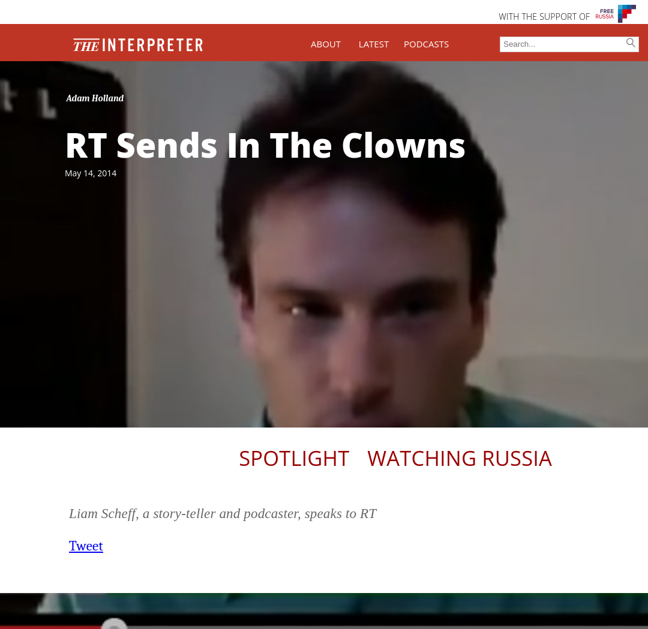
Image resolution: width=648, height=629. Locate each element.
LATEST (374, 44)
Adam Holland (95, 98)
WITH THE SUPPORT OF (544, 16)
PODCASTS (426, 44)
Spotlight (294, 458)
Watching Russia (459, 458)
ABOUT (326, 44)
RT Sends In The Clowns (265, 144)
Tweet (86, 546)
